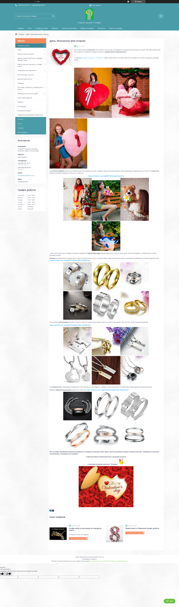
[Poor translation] (8, 574)
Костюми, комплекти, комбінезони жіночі (30, 88)
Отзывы (21, 128)
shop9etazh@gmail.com (26, 175)
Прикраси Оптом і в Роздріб (28, 94)
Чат (169, 601)
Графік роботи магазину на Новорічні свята (85, 529)
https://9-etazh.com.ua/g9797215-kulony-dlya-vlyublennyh (70, 325)
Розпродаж (22, 106)
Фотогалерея (22, 132)
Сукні (19, 50)
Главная (20, 28)
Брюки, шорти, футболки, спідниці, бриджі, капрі (30, 59)
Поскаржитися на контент (99, 561)
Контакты (101, 28)
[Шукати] (53, 16)
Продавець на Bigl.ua (89, 559)
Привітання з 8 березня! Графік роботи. (142, 528)
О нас (29, 28)
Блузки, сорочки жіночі (26, 54)
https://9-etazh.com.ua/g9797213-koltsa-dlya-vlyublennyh (70, 260)
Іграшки (20, 102)
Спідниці (21, 83)
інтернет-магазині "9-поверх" (93, 58)
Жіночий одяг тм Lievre (26, 75)
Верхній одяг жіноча (25, 79)
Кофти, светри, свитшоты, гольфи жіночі (30, 65)
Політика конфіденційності (119, 561)
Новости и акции (115, 28)
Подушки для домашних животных (30, 115)
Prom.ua (101, 557)
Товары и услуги (41, 28)
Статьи (20, 119)
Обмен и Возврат (87, 28)
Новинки (54, 28)
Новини (21, 34)
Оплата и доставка (69, 28)
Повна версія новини (78, 538)
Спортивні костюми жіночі (27, 70)
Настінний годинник (25, 98)
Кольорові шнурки (24, 111)
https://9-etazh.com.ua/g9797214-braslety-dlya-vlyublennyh (107, 390)
